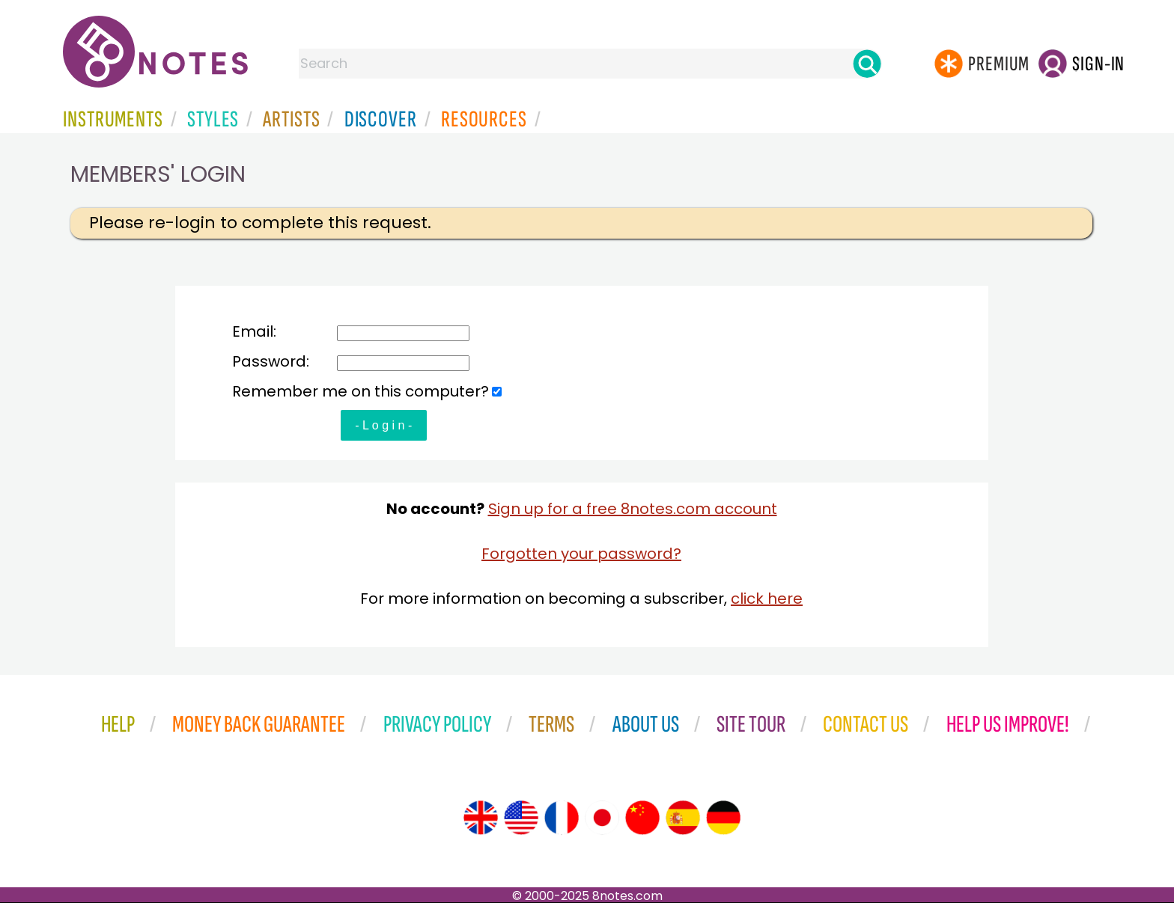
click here (767, 598)
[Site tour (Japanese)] (602, 817)
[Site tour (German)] (723, 817)
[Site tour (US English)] (521, 817)
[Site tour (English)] (480, 817)
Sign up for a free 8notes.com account (632, 508)
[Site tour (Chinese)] (642, 817)
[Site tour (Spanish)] (683, 817)
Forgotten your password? (581, 553)
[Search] (867, 63)
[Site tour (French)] (561, 817)
